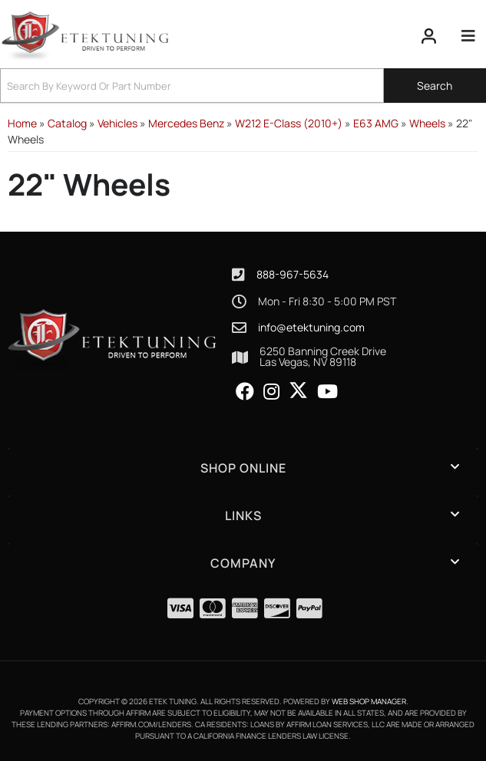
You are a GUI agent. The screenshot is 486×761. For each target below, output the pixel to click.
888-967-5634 (292, 274)
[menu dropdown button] (467, 36)
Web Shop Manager (369, 701)
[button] (243, 85)
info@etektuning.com (311, 327)
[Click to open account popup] (429, 36)
